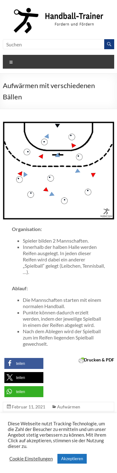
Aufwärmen (68, 406)
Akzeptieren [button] (72, 458)
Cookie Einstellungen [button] (31, 458)
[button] (23, 363)
